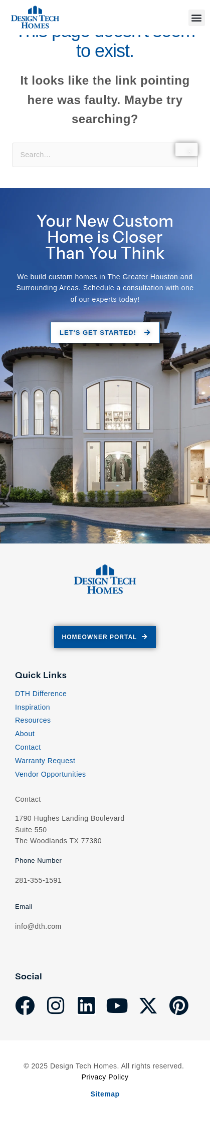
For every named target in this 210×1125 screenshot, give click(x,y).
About (25, 734)
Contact (28, 747)
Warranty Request (45, 761)
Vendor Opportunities (50, 774)
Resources (33, 720)
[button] (196, 18)
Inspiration (32, 707)
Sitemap (105, 1094)
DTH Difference (41, 694)
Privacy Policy (104, 1077)
